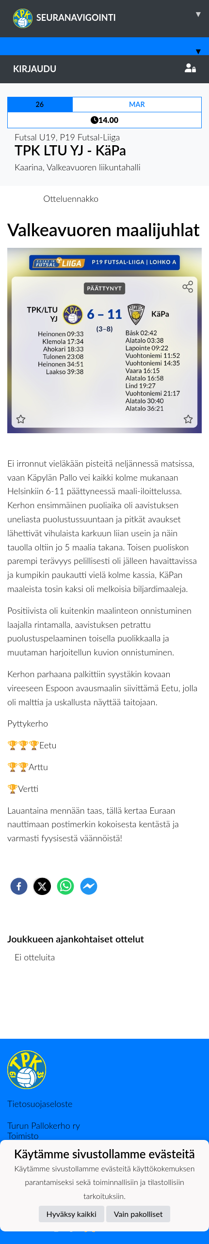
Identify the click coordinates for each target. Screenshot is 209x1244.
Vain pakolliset (138, 1213)
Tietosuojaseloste (39, 1103)
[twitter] (42, 886)
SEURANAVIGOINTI (111, 14)
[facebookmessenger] (88, 886)
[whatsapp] (65, 886)
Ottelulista (38, 1006)
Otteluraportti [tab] (140, 198)
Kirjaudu (104, 68)
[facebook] (19, 886)
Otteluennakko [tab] (70, 198)
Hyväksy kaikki (71, 1213)
